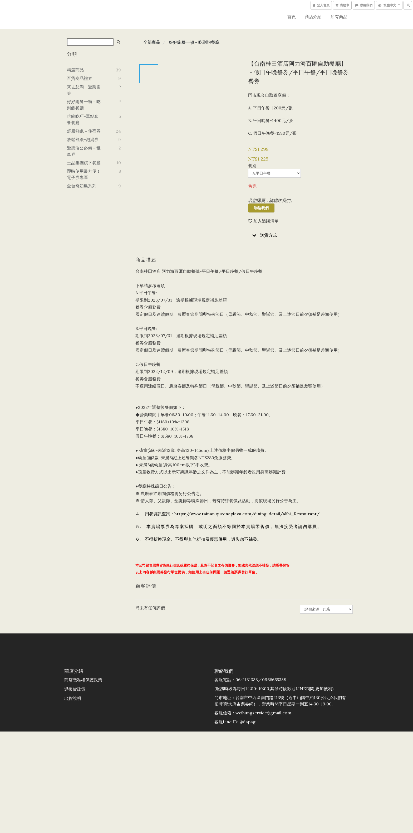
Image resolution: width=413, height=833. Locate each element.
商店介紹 (313, 16)
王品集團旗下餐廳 (84, 162)
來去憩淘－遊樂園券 (84, 90)
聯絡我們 (261, 208)
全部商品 (151, 42)
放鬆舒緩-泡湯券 (83, 139)
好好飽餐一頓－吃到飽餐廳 (84, 104)
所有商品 (339, 16)
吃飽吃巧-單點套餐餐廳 (83, 119)
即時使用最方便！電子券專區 (84, 174)
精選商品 (75, 69)
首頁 (291, 16)
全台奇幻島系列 (81, 185)
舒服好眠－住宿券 (84, 131)
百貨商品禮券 (79, 78)
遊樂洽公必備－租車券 (84, 151)
